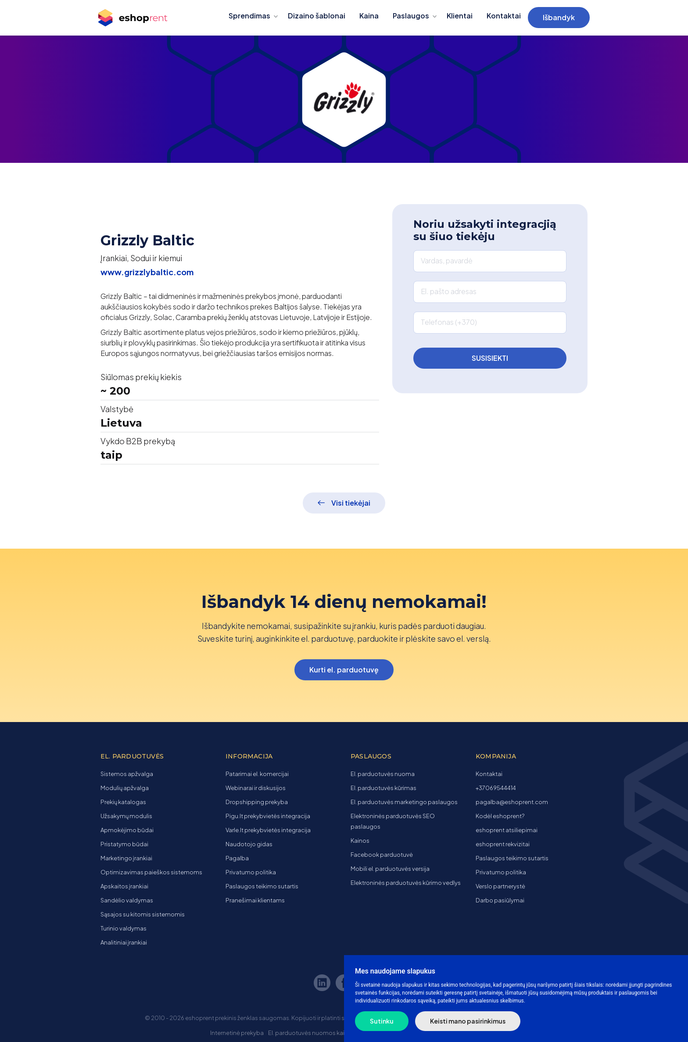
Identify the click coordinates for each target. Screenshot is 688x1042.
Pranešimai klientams (255, 900)
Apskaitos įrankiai (124, 886)
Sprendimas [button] (249, 15)
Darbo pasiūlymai (500, 900)
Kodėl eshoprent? (500, 815)
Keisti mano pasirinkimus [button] (467, 1021)
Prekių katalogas (123, 801)
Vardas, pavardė (447, 260)
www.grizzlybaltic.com (147, 272)
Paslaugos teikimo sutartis (262, 886)
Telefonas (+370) (449, 322)
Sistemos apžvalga (126, 773)
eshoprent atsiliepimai (507, 830)
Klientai (460, 15)
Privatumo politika (251, 872)
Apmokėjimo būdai (127, 830)
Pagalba (237, 858)
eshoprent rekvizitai (503, 844)
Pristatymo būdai (124, 844)
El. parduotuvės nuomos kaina (309, 1032)
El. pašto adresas (449, 291)
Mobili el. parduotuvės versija (390, 868)
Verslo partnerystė (500, 886)
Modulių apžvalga (124, 787)
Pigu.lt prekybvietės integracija (268, 815)
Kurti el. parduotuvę (344, 669)
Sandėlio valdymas (126, 900)
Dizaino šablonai (316, 15)
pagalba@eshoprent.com (512, 801)
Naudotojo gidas (249, 844)
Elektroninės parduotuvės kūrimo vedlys (406, 882)
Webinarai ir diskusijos (256, 787)
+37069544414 (496, 787)
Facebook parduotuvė (382, 854)
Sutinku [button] (382, 1021)
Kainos (360, 840)
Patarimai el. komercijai (257, 773)
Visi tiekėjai (350, 502)
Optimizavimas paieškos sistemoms (151, 872)
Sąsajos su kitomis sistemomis (142, 914)
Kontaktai (504, 15)
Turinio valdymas (123, 928)
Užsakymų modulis (126, 815)
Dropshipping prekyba (257, 801)
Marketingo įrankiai (126, 858)
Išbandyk (559, 17)
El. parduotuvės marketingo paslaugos (404, 801)
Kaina (369, 15)
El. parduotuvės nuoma (383, 773)
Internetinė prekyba (237, 1032)
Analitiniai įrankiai (123, 942)
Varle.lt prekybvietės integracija (268, 830)
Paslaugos (411, 15)
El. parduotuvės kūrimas (383, 787)
